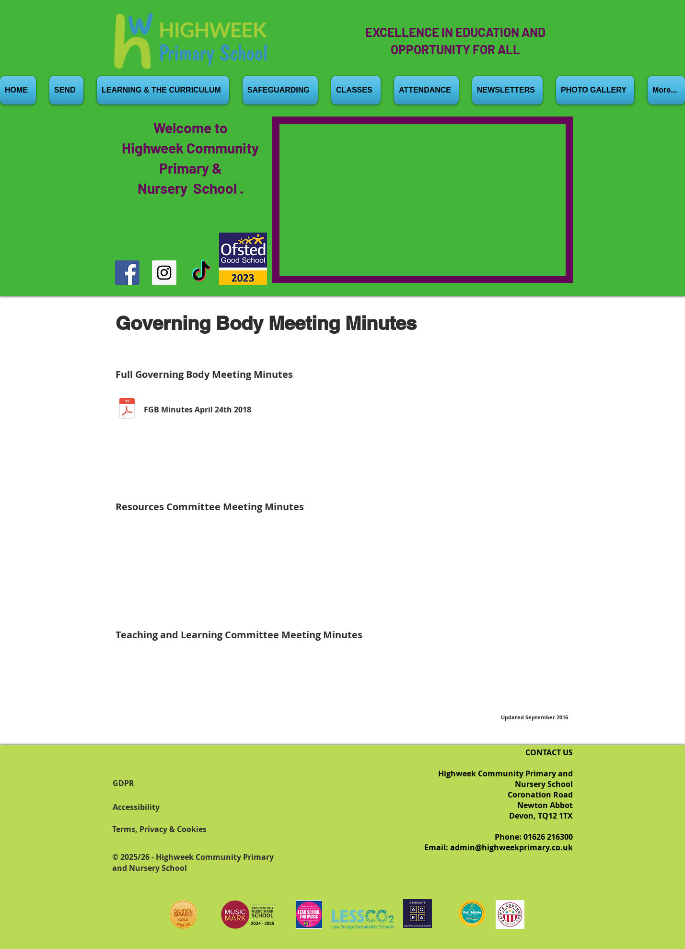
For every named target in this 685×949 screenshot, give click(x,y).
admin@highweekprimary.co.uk (511, 847)
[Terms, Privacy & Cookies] (172, 829)
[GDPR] (141, 783)
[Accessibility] (141, 807)
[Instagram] (164, 272)
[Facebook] (127, 272)
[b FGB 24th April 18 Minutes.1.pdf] (127, 409)
